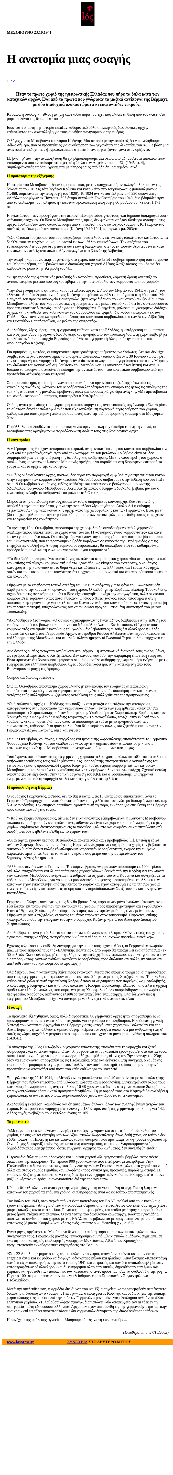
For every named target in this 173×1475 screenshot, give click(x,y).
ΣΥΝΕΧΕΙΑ (77, 1342)
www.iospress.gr (20, 1342)
